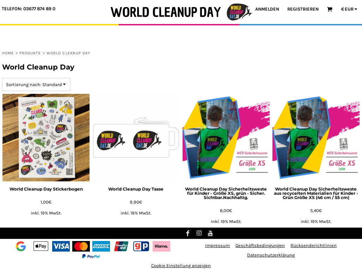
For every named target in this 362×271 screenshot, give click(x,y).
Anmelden (267, 9)
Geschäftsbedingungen (260, 245)
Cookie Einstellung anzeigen (181, 265)
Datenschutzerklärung (271, 255)
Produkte (30, 53)
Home (8, 53)
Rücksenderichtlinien (313, 245)
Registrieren (303, 9)
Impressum (217, 245)
